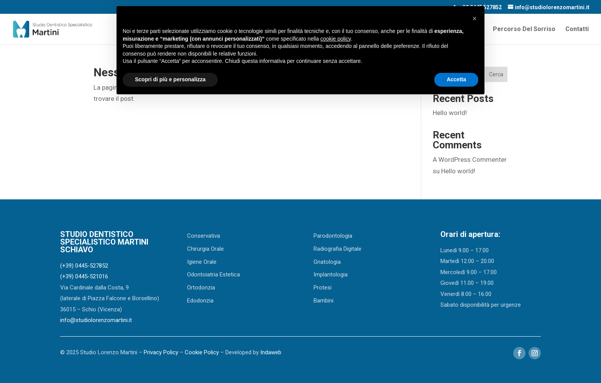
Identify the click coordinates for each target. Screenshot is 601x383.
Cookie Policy (202, 352)
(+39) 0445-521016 (84, 276)
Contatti (577, 29)
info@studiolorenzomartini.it (96, 320)
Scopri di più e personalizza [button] (170, 79)
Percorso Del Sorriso (524, 29)
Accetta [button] (456, 79)
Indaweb (270, 352)
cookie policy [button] (335, 39)
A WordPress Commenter (470, 159)
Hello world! (450, 113)
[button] (474, 18)
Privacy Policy (161, 352)
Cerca (496, 74)
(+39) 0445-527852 (84, 265)
